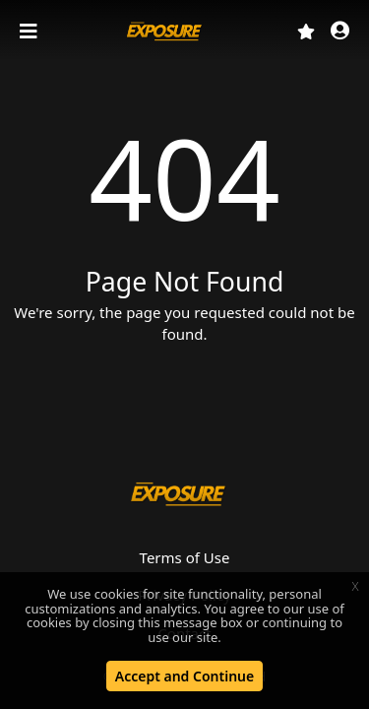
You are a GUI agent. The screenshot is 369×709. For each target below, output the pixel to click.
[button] (340, 32)
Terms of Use (185, 557)
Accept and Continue (184, 676)
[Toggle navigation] (30, 31)
